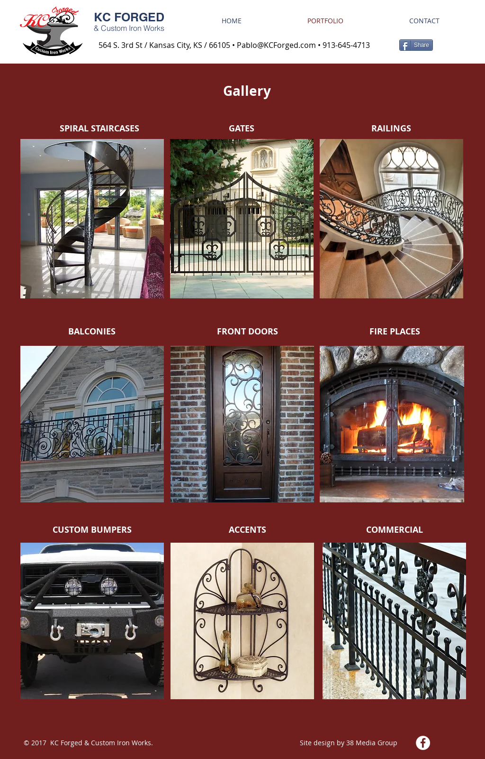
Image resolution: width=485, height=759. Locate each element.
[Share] (416, 45)
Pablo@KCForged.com (276, 45)
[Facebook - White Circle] (423, 743)
